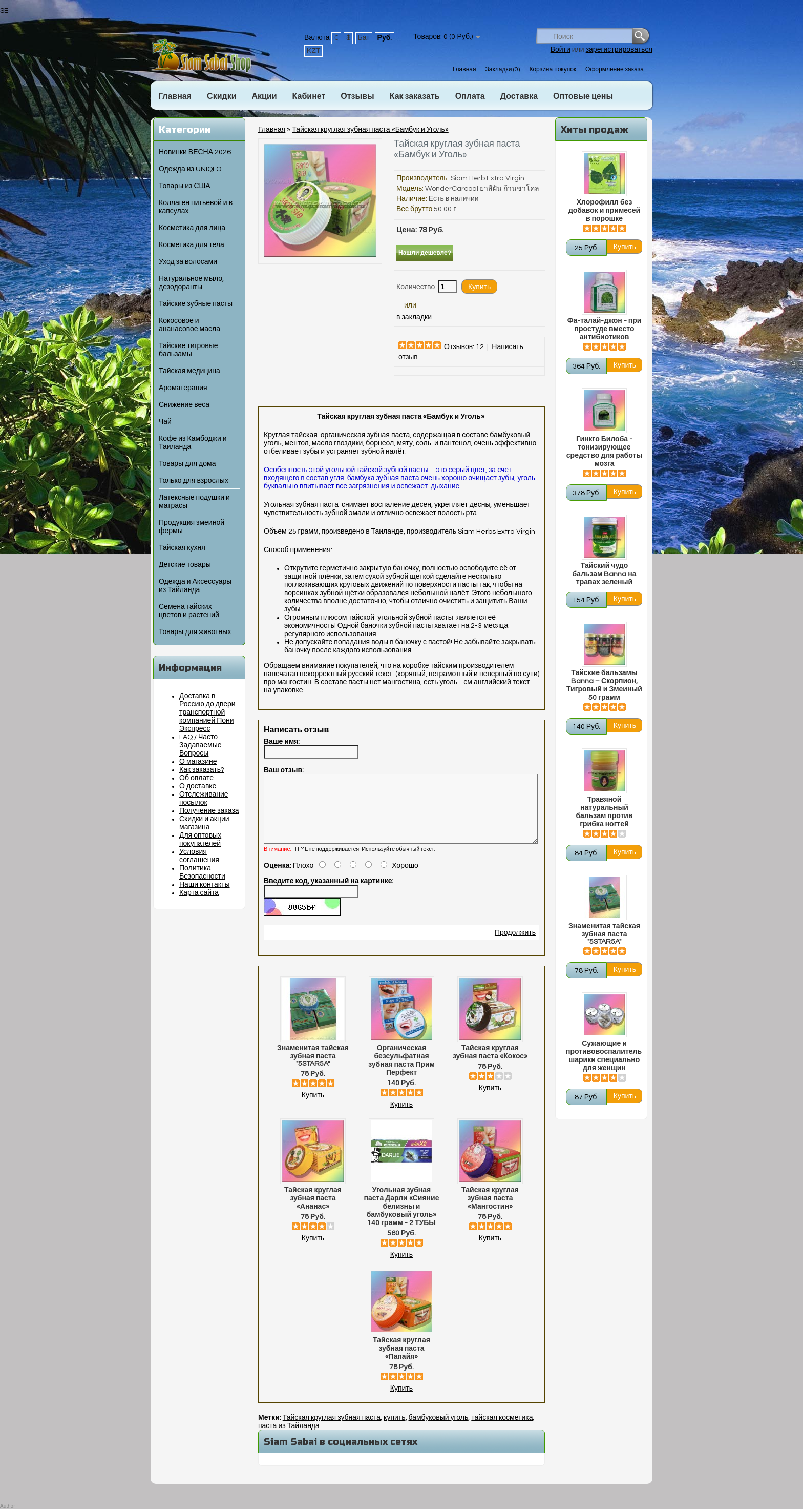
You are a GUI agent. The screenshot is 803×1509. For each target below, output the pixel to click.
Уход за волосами (188, 262)
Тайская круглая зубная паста (332, 1430)
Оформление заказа (614, 69)
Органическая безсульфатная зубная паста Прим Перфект (401, 1073)
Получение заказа (209, 810)
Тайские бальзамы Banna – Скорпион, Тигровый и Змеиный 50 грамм (604, 685)
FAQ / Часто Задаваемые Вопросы (200, 745)
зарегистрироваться (619, 49)
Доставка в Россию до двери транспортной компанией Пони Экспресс (207, 712)
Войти (560, 49)
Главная (464, 69)
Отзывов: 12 (464, 347)
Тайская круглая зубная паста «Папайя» (401, 1361)
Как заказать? (201, 769)
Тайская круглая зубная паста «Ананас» (313, 1210)
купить (394, 1430)
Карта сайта (199, 892)
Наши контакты (204, 884)
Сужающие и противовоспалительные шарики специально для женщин (604, 1056)
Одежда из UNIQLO (190, 169)
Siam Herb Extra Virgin (487, 178)
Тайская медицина (189, 371)
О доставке (197, 786)
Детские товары (185, 564)
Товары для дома (187, 463)
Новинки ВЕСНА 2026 (195, 152)
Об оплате (196, 778)
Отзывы (357, 96)
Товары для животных (195, 632)
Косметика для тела (191, 245)
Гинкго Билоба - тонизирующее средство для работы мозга (604, 451)
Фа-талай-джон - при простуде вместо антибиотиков (604, 329)
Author (7, 1506)
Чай (165, 421)
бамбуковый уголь (439, 1430)
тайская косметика (502, 1430)
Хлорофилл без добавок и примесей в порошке (604, 210)
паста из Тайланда (289, 1438)
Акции (264, 96)
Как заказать (415, 96)
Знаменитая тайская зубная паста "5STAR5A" (604, 934)
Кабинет (309, 96)
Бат (364, 38)
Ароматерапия (183, 388)
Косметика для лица (192, 228)
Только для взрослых (193, 480)
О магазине (198, 761)
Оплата (470, 96)
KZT (313, 50)
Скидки (221, 96)
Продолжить (515, 945)
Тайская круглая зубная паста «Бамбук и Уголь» (370, 129)
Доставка (519, 96)
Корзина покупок (552, 69)
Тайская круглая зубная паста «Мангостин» (490, 1210)
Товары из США (184, 186)
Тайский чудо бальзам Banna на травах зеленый (604, 574)
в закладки (414, 317)
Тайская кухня (182, 548)
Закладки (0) (502, 69)
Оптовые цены (583, 96)
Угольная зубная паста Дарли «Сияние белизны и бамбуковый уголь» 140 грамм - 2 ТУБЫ (401, 1219)
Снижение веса (184, 405)
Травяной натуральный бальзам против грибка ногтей (604, 812)
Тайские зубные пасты (196, 304)
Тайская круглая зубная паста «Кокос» (490, 1064)
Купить (313, 1107)
